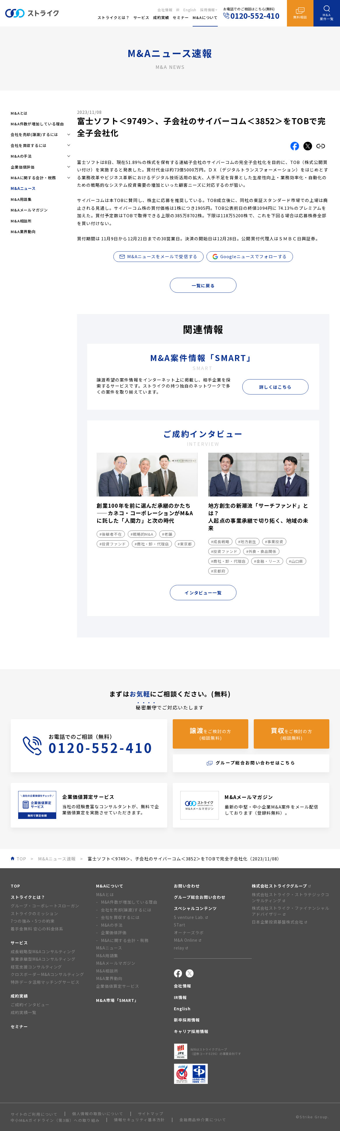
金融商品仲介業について (202, 1120)
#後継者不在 (110, 534)
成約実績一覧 (24, 1012)
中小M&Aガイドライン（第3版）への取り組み (55, 1120)
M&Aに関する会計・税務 (125, 940)
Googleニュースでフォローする (250, 256)
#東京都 (185, 544)
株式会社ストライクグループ (281, 886)
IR (178, 9)
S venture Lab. (191, 917)
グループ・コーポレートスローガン (45, 906)
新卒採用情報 (187, 1020)
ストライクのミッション (34, 913)
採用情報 (207, 9)
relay (181, 948)
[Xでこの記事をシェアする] (307, 146)
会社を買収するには (120, 917)
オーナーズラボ (189, 932)
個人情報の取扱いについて (97, 1114)
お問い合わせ (187, 886)
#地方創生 (247, 541)
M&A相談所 (21, 221)
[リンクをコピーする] (320, 146)
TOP (15, 886)
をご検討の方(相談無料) (210, 733)
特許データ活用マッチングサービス (45, 982)
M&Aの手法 (112, 925)
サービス (19, 942)
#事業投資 (274, 541)
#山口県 (296, 561)
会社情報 (164, 9)
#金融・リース (267, 561)
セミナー (19, 1026)
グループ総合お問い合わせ (200, 897)
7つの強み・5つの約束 (33, 921)
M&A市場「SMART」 (117, 1000)
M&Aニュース (109, 948)
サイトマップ (151, 1114)
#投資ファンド (112, 544)
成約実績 (19, 996)
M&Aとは (19, 113)
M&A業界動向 (23, 231)
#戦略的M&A (142, 534)
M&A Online (187, 940)
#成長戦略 (220, 541)
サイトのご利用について (34, 1114)
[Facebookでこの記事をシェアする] (294, 146)
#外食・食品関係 (261, 551)
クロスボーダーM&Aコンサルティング (47, 974)
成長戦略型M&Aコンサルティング (43, 951)
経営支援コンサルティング (36, 967)
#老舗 (167, 534)
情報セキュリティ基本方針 (139, 1120)
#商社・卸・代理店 (152, 544)
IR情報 (180, 997)
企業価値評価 (114, 932)
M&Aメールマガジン (29, 210)
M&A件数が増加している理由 (37, 123)
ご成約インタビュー (30, 1004)
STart (179, 925)
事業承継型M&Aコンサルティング (43, 959)
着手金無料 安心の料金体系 (37, 929)
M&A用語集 (21, 199)
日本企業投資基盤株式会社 (279, 922)
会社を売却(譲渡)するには (126, 910)
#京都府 (218, 571)
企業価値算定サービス (117, 986)
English (189, 9)
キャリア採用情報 (191, 1031)
